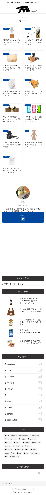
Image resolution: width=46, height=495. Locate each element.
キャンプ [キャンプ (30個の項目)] (17, 442)
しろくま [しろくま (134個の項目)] (22, 439)
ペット (24, 401)
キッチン (24, 382)
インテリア (24, 376)
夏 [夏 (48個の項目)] (13, 453)
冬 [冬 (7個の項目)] (27, 449)
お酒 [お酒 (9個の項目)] (7, 435)
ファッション (24, 395)
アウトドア (24, 370)
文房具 (24, 407)
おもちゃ (24, 364)
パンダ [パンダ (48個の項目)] (8, 446)
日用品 (24, 413)
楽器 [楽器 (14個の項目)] (26, 453)
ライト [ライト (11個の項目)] (29, 446)
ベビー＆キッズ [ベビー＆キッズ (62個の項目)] (18, 446)
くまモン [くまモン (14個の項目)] (36, 435)
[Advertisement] (23, 249)
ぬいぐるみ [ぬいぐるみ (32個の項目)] (33, 439)
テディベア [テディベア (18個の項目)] (37, 442)
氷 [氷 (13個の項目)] (6, 456)
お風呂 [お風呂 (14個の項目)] (15, 435)
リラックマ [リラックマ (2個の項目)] (20, 449)
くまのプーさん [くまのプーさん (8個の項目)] (25, 435)
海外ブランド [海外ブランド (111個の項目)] (15, 456)
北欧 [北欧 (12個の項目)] (7, 453)
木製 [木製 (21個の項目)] (20, 453)
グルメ (24, 388)
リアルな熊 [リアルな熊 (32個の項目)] (9, 449)
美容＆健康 (24, 419)
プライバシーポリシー (21, 489)
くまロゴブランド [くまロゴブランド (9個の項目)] (11, 439)
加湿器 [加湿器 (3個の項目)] (34, 449)
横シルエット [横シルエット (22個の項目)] (35, 453)
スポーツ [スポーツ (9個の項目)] (27, 442)
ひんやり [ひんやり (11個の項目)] (8, 442)
